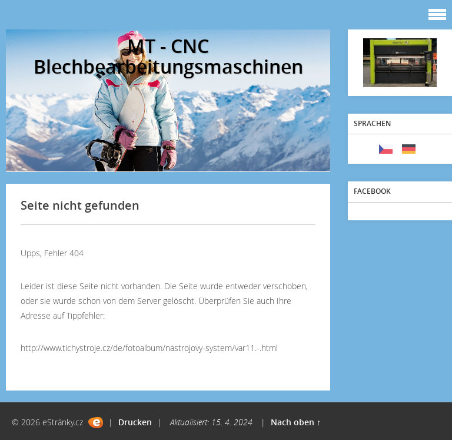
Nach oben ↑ (296, 422)
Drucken (135, 422)
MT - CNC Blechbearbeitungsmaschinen (168, 56)
